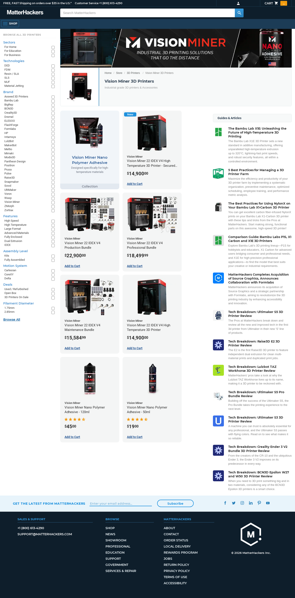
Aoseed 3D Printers (16, 96)
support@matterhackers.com (45, 534)
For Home (10, 47)
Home (108, 73)
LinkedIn (251, 503)
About (169, 528)
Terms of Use (175, 577)
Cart (276, 3)
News (110, 534)
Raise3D (9, 177)
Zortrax (8, 210)
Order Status (176, 540)
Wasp (8, 198)
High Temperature (15, 224)
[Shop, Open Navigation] (10, 23)
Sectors (9, 42)
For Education (12, 50)
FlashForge (11, 125)
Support (113, 559)
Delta (7, 278)
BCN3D (8, 108)
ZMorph (9, 206)
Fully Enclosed (13, 236)
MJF (7, 81)
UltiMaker (10, 189)
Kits (6, 255)
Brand (8, 92)
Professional (117, 546)
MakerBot (10, 145)
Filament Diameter (18, 303)
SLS (6, 77)
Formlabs (10, 128)
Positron (9, 165)
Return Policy (176, 565)
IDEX (7, 245)
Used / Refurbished (16, 289)
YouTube (268, 503)
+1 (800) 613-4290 (110, 3)
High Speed (11, 220)
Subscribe (175, 504)
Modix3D (9, 157)
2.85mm (9, 311)
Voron (8, 193)
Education (115, 553)
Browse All (11, 320)
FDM (7, 69)
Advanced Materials (16, 233)
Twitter (234, 503)
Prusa (8, 169)
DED (7, 65)
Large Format (12, 228)
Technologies (13, 61)
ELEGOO (9, 120)
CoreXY (9, 274)
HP (6, 133)
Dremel (8, 116)
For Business (12, 55)
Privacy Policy (177, 571)
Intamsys (10, 137)
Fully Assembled (14, 259)
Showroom (115, 540)
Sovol (7, 185)
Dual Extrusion (13, 241)
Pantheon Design (15, 161)
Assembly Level (15, 251)
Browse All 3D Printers (22, 34)
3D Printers (133, 73)
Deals (7, 285)
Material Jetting (14, 85)
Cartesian (10, 270)
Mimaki (9, 153)
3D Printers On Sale (16, 297)
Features (10, 216)
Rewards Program (181, 553)
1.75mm (9, 307)
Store (119, 73)
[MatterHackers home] (251, 535)
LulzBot (9, 141)
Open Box (10, 293)
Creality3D (10, 112)
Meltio (8, 149)
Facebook (225, 503)
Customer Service (86, 3)
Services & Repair (120, 571)
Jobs (168, 559)
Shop (110, 528)
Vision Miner (12, 201)
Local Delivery (177, 546)
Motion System (15, 266)
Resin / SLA (11, 73)
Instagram (242, 503)
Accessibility (175, 583)
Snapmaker (11, 181)
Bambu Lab (11, 100)
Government (116, 565)
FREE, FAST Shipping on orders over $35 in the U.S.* (37, 3)
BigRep (8, 104)
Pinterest (259, 503)
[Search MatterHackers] (239, 13)
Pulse (7, 173)
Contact (171, 534)
